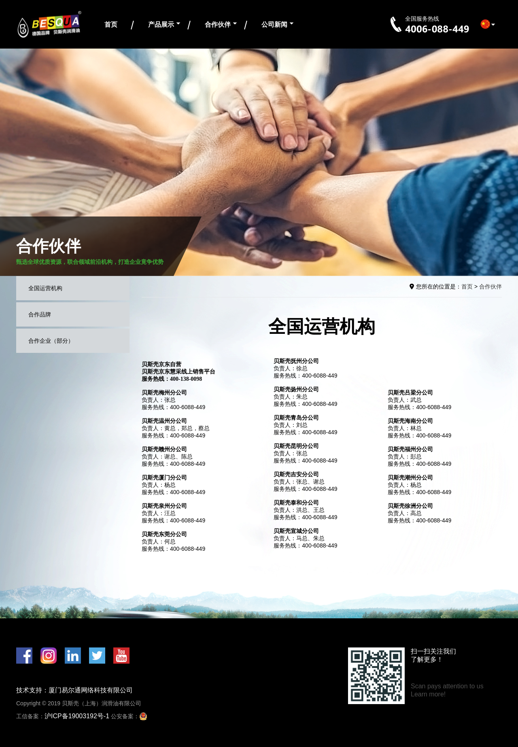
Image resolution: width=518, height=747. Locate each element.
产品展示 (161, 24)
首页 (110, 24)
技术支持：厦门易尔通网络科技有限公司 (74, 690)
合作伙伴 (218, 24)
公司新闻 (274, 24)
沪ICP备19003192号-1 (77, 716)
